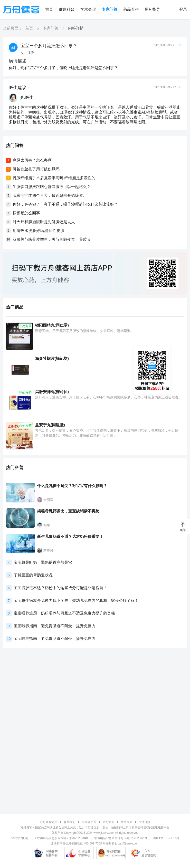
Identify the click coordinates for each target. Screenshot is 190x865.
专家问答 (109, 9)
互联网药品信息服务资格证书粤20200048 (61, 838)
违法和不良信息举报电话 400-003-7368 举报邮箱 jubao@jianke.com (95, 843)
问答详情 (76, 28)
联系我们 (69, 822)
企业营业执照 (19, 838)
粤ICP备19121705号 (166, 838)
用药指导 (152, 9)
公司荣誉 (108, 822)
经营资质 (126, 822)
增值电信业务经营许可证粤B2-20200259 (120, 838)
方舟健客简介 (48, 822)
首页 (49, 9)
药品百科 (131, 9)
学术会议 (88, 9)
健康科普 (67, 9)
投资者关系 (89, 822)
